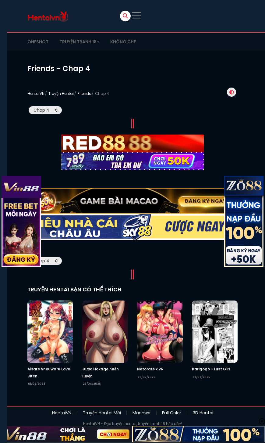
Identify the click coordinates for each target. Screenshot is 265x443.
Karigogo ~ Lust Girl (211, 381)
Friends (84, 93)
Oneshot (37, 42)
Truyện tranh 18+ (79, 42)
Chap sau (152, 128)
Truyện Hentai (61, 93)
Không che (123, 42)
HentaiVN (36, 93)
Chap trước (115, 128)
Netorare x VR (150, 381)
